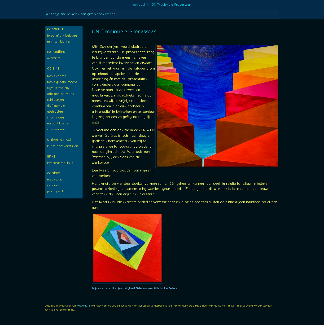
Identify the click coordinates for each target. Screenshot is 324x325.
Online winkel (59, 139)
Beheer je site (55, 14)
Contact (53, 173)
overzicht (53, 58)
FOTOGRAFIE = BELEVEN (62, 36)
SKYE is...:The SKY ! (59, 88)
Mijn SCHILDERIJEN (59, 42)
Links (51, 156)
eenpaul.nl (140, 5)
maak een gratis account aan (93, 14)
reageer (53, 185)
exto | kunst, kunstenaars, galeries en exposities (58, 4)
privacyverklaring (59, 191)
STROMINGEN (55, 117)
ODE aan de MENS (60, 94)
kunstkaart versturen (62, 146)
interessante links (60, 163)
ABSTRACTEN (55, 112)
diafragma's (56, 106)
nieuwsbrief (55, 179)
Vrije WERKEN (56, 129)
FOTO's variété (56, 76)
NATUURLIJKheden (58, 123)
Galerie (53, 68)
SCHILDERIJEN (55, 100)
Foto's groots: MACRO (62, 82)
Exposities (56, 51)
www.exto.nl (83, 305)
